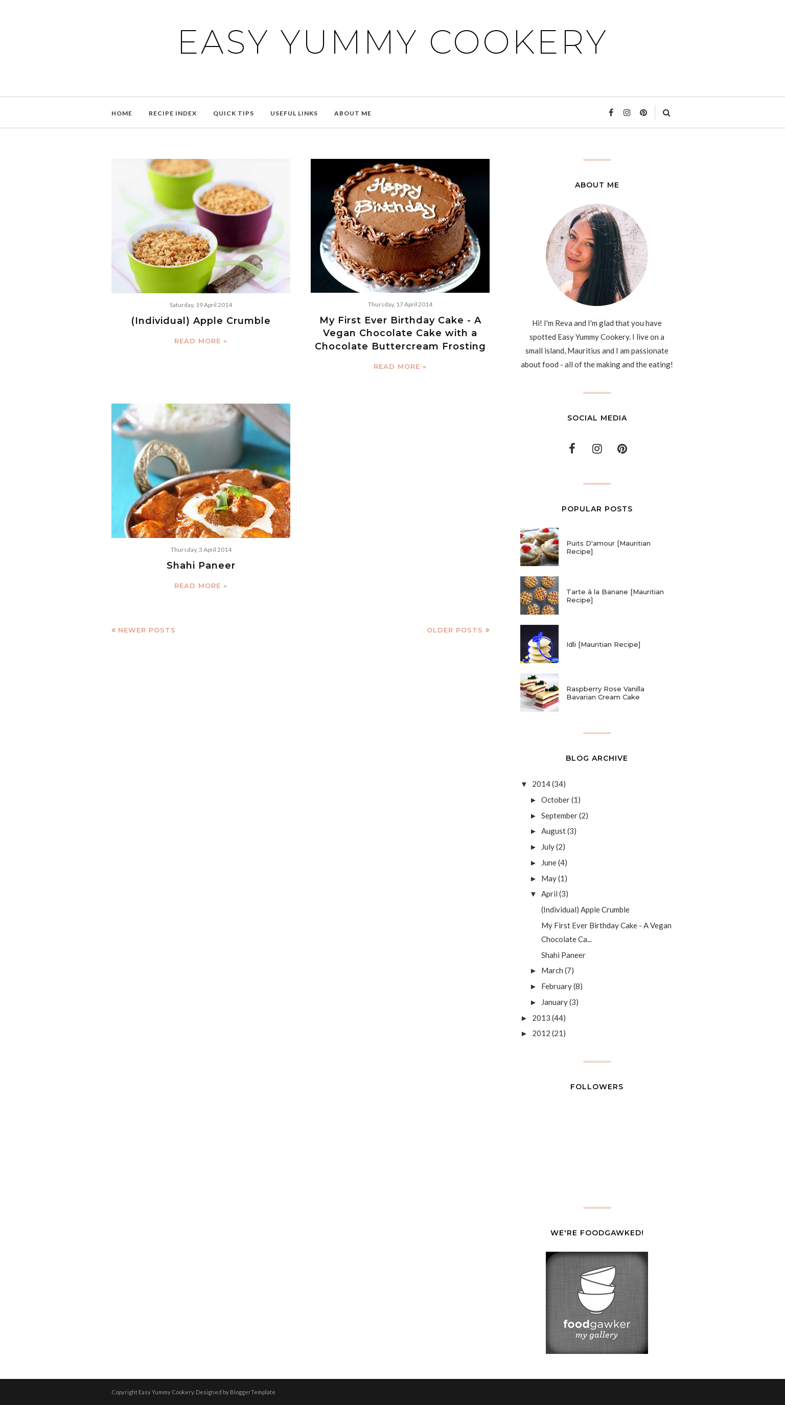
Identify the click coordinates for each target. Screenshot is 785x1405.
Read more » (200, 341)
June (549, 862)
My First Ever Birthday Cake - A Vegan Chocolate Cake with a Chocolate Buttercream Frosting (400, 333)
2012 (541, 1033)
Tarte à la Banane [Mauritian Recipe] (615, 596)
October (555, 799)
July (548, 846)
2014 (541, 783)
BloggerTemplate (252, 1392)
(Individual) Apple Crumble (201, 320)
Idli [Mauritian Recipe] (603, 644)
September (559, 815)
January (554, 1001)
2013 (541, 1017)
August (553, 830)
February (556, 986)
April (549, 893)
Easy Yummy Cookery (392, 42)
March (552, 970)
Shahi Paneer (201, 565)
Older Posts (455, 630)
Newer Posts (147, 630)
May (549, 878)
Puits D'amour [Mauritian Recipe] (608, 547)
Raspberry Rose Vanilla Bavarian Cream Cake (605, 693)
